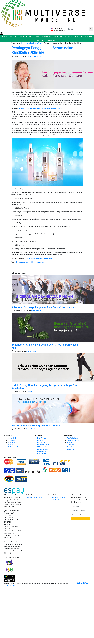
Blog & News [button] (69, 36)
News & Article (31, 43)
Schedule (70, 442)
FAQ (13, 585)
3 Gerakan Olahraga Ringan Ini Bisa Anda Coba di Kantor (44, 307)
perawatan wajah (27, 262)
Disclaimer (70, 449)
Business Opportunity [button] (32, 36)
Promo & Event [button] (79, 36)
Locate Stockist (42, 453)
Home (5, 36)
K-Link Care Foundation (59, 497)
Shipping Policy (13, 445)
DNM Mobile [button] (41, 40)
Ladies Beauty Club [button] (47, 36)
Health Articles (36, 311)
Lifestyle (40, 43)
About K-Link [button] (13, 36)
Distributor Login (42, 449)
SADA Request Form (73, 447)
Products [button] (21, 36)
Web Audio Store (42, 447)
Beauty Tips (31, 56)
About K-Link (12, 438)
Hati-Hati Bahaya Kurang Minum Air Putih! (36, 425)
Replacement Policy (14, 447)
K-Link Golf (55, 500)
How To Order (41, 438)
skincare (41, 262)
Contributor (70, 445)
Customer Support (51, 40)
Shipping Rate (12, 442)
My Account (41, 442)
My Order (40, 440)
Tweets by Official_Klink (34, 497)
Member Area (41, 451)
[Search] (77, 29)
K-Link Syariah (58, 36)
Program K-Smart (43, 445)
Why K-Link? (12, 440)
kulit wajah (18, 262)
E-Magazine (88, 36)
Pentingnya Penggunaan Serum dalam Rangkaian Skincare (43, 50)
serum (36, 262)
